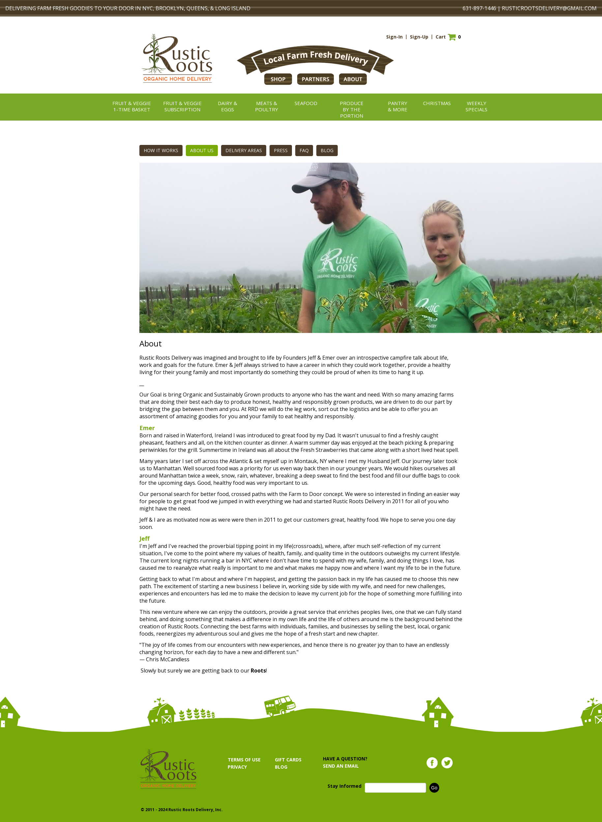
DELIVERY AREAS (243, 150)
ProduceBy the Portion (351, 109)
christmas (437, 103)
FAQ (304, 150)
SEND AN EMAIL (341, 766)
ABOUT (353, 79)
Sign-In (394, 37)
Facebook (432, 763)
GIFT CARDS (288, 759)
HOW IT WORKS (161, 150)
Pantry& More (397, 106)
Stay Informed (344, 786)
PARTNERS (315, 79)
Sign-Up (419, 37)
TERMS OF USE (244, 759)
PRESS (281, 150)
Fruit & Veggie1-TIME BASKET (131, 106)
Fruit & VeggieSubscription (182, 106)
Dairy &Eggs (227, 106)
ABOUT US (202, 150)
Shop (278, 79)
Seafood (306, 103)
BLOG (327, 150)
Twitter (447, 763)
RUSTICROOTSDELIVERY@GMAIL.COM (549, 8)
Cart (441, 37)
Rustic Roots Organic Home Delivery (176, 58)
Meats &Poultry (266, 106)
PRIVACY (237, 767)
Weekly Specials (476, 106)
